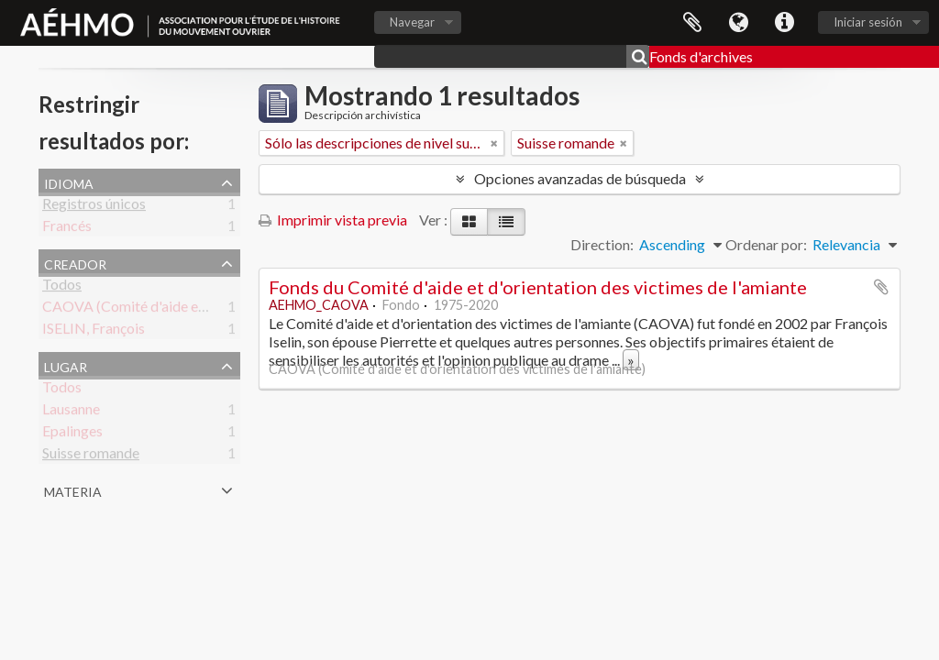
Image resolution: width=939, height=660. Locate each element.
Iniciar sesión (868, 22)
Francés (67, 228)
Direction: (602, 244)
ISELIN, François (93, 331)
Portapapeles (692, 23)
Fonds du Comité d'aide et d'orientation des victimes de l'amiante (538, 287)
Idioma (738, 23)
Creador (75, 262)
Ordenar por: (766, 244)
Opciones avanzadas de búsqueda (580, 178)
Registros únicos (94, 206)
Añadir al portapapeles (881, 287)
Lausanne (71, 412)
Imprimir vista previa (333, 219)
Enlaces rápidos (784, 23)
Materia (73, 489)
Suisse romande (90, 456)
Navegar (412, 22)
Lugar (65, 365)
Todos (62, 287)
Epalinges (72, 434)
